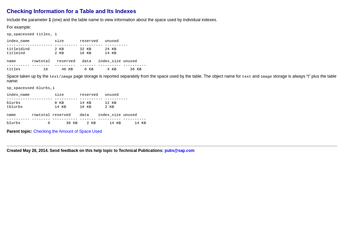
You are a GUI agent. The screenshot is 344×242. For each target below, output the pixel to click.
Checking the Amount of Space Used (68, 150)
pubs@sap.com (180, 169)
